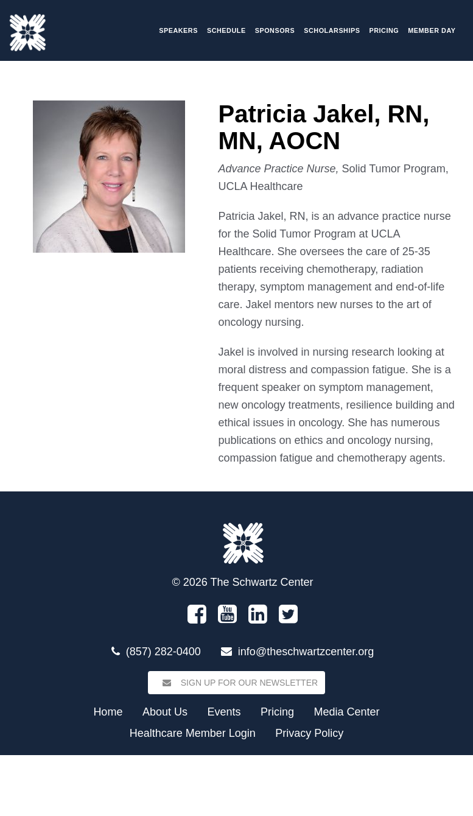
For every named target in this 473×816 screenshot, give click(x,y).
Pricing (384, 30)
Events (223, 712)
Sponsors (275, 30)
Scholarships (332, 30)
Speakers (178, 30)
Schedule (226, 30)
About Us (164, 712)
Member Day (431, 30)
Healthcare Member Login (193, 733)
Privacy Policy (309, 733)
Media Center (347, 712)
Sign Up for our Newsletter (236, 683)
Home (107, 712)
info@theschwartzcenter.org (306, 651)
